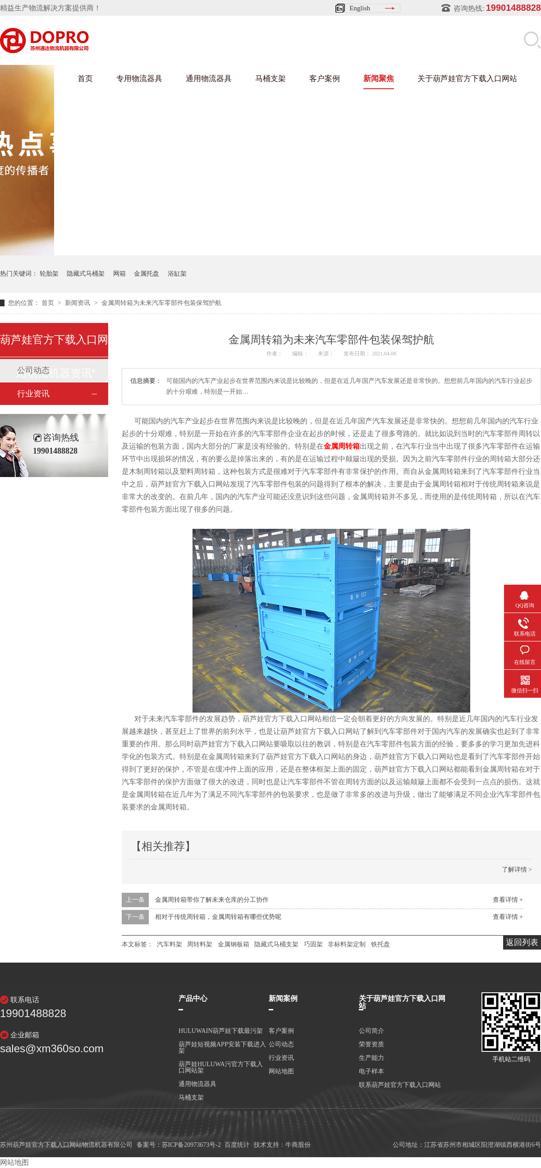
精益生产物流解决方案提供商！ (50, 8)
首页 (85, 78)
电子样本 (371, 1071)
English (359, 8)
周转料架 (199, 944)
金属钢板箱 (233, 944)
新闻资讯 (78, 303)
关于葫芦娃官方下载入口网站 (467, 78)
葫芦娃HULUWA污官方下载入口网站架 (221, 1067)
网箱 (119, 273)
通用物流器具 (209, 78)
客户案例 (324, 78)
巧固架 (313, 944)
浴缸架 (177, 273)
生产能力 (371, 1058)
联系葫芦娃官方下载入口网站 (400, 1085)
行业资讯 (33, 393)
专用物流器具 (139, 78)
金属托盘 (146, 273)
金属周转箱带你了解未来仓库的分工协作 (212, 899)
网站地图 (281, 1071)
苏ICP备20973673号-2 (191, 1144)
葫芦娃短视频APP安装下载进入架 (222, 1047)
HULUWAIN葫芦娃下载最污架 (221, 1031)
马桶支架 (270, 78)
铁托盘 (380, 944)
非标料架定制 (347, 944)
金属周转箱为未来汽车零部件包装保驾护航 (161, 303)
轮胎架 (49, 273)
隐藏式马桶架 (86, 273)
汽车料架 (169, 944)
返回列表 (522, 942)
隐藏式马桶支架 (276, 944)
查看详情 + (508, 899)
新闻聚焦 (378, 78)
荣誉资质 (371, 1044)
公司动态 (281, 1044)
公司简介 (371, 1031)
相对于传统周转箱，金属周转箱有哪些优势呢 (218, 916)
